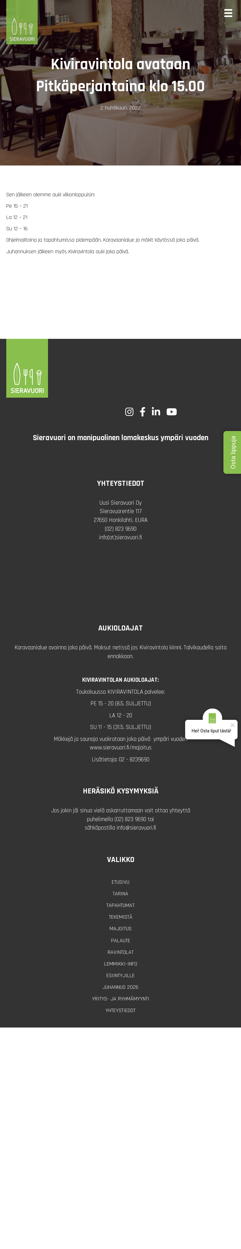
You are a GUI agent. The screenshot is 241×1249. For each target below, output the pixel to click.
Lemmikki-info (120, 963)
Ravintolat (121, 952)
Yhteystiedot (120, 1010)
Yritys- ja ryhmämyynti (120, 998)
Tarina (120, 893)
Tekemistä (120, 917)
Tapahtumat (120, 905)
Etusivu (120, 882)
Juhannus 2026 (120, 987)
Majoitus (120, 928)
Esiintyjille (120, 975)
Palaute (120, 940)
